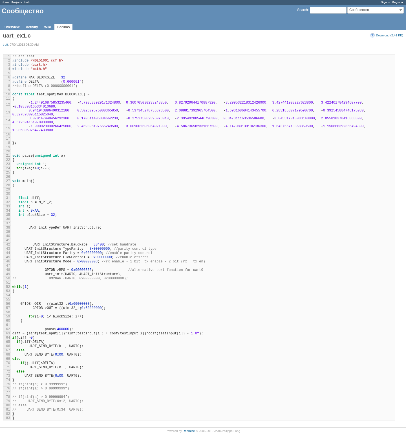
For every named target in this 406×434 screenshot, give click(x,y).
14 (8, 120)
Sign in (385, 2)
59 (8, 317)
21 (8, 156)
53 (8, 291)
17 (8, 139)
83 (8, 418)
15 (8, 128)
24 (8, 168)
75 (8, 384)
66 (8, 346)
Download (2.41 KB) (389, 35)
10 (8, 95)
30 (8, 194)
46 (8, 262)
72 (8, 372)
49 (8, 274)
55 (8, 300)
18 (8, 143)
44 (8, 253)
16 (8, 135)
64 (8, 338)
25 (8, 173)
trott (5, 44)
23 (8, 164)
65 (8, 342)
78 (8, 397)
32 (8, 202)
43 (8, 249)
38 (8, 228)
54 (8, 295)
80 (8, 405)
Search (302, 10)
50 (8, 278)
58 (8, 312)
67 (8, 350)
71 (8, 367)
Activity (32, 27)
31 (8, 198)
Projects (17, 2)
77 (8, 393)
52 (8, 287)
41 (8, 240)
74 (8, 380)
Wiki (47, 27)
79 (8, 401)
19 (8, 147)
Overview (12, 27)
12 (8, 105)
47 (8, 266)
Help (27, 2)
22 (8, 160)
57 (8, 308)
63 (8, 334)
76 (8, 389)
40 (8, 236)
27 (8, 181)
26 (8, 177)
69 (8, 359)
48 (8, 270)
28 (8, 185)
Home (5, 2)
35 (8, 215)
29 (8, 190)
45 (8, 257)
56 (8, 304)
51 (8, 283)
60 (8, 321)
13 (8, 113)
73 (8, 376)
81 (8, 410)
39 (8, 232)
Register (397, 2)
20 (8, 152)
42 (8, 245)
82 (8, 414)
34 (8, 211)
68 (8, 355)
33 (8, 207)
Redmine (189, 431)
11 (8, 99)
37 (8, 223)
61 (8, 325)
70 (8, 363)
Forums (63, 27)
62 (8, 329)
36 (8, 219)
